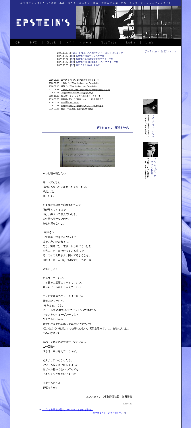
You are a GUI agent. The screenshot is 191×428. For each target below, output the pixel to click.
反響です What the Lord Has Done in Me (79, 86)
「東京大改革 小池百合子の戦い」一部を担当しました (85, 89)
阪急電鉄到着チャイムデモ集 (89, 56)
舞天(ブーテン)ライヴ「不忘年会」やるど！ (81, 96)
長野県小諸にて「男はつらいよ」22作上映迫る (82, 106)
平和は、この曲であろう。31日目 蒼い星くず (100, 53)
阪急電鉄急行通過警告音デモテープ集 (94, 59)
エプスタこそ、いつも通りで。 (108, 413)
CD (72, 56)
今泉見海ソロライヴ (70, 102)
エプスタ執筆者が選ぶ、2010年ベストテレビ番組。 (67, 409)
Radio (74, 53)
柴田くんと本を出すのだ (87, 65)
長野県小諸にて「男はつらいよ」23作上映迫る (82, 99)
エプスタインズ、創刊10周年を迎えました (80, 80)
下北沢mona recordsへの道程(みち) (77, 93)
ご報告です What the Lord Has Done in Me (80, 83)
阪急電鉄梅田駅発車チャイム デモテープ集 (96, 62)
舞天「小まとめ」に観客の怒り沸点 (77, 109)
